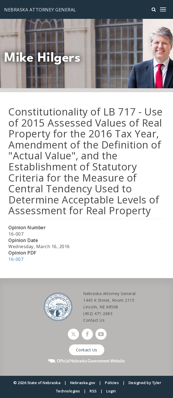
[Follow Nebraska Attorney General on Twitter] (73, 334)
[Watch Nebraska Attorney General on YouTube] (101, 334)
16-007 (15, 259)
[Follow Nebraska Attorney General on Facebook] (87, 334)
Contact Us (94, 320)
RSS (93, 391)
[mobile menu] (163, 9)
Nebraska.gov (82, 382)
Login (111, 391)
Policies (112, 382)
